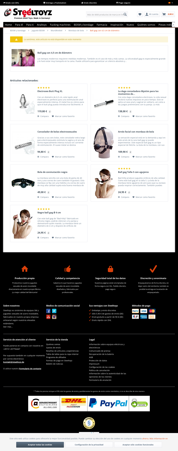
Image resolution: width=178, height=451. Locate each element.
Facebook (48, 311)
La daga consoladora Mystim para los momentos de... (138, 92)
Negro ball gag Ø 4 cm (49, 212)
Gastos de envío (53, 347)
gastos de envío (72, 391)
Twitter (54, 311)
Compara (43, 116)
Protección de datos (98, 360)
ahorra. (146, 438)
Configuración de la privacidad (89, 444)
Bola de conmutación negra (52, 172)
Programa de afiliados (56, 357)
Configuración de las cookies (102, 367)
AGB (91, 357)
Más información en (159, 438)
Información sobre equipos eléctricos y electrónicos (106, 346)
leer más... (8, 326)
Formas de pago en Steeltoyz (59, 360)
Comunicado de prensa (99, 351)
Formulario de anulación (100, 380)
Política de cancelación (99, 370)
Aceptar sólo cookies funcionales (138, 444)
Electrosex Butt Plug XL (50, 91)
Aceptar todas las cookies (40, 444)
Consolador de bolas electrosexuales (57, 131)
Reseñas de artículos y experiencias (62, 351)
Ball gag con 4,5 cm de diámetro (54, 52)
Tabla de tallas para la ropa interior (62, 354)
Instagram (54, 317)
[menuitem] (107, 14)
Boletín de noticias (54, 364)
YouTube (48, 317)
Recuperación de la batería (101, 354)
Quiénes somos (53, 344)
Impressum (94, 364)
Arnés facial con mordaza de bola (136, 131)
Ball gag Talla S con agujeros (133, 172)
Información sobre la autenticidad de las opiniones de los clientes (107, 375)
